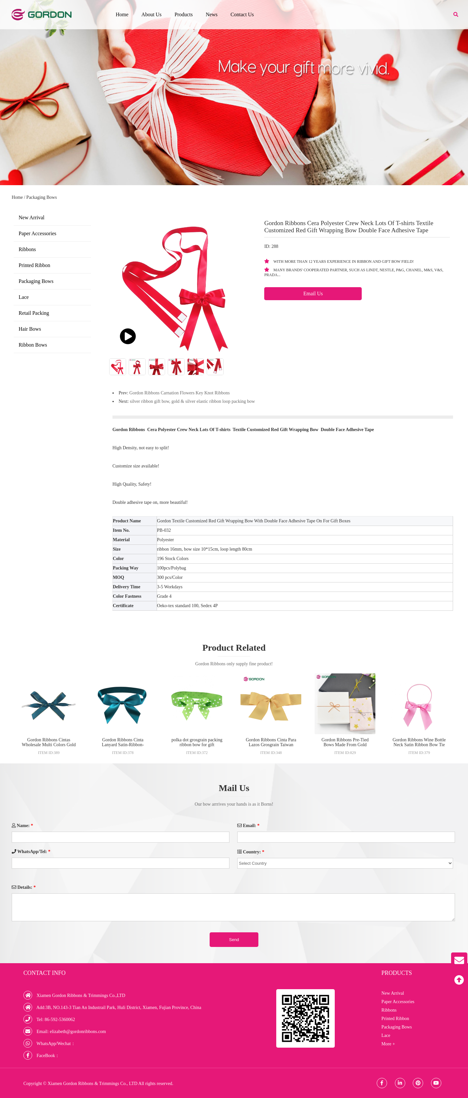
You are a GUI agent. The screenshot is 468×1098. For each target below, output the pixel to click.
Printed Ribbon (34, 265)
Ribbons (27, 249)
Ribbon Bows (33, 345)
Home (122, 14)
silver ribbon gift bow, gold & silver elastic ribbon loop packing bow (192, 401)
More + (388, 1043)
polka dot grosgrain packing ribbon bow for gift (197, 742)
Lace (24, 297)
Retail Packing (34, 313)
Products (184, 14)
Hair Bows (30, 329)
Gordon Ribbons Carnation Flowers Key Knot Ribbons (179, 392)
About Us (151, 14)
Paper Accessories (37, 233)
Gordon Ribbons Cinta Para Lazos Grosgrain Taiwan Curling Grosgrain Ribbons (271, 744)
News (211, 14)
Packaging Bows (41, 197)
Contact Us (242, 14)
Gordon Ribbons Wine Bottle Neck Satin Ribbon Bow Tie (419, 742)
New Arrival (32, 217)
